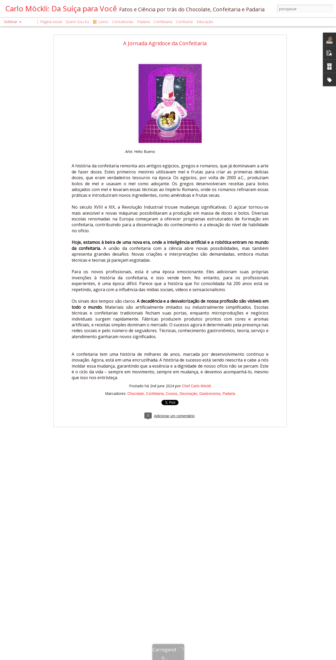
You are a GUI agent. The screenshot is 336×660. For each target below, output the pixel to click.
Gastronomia (210, 393)
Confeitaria (155, 393)
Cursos (171, 393)
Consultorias (122, 21)
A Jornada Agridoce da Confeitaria (165, 43)
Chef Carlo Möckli (196, 386)
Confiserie (184, 21)
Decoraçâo (188, 393)
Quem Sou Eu (77, 21)
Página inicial (51, 21)
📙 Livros (100, 21)
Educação (205, 21)
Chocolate (135, 393)
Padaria (229, 393)
